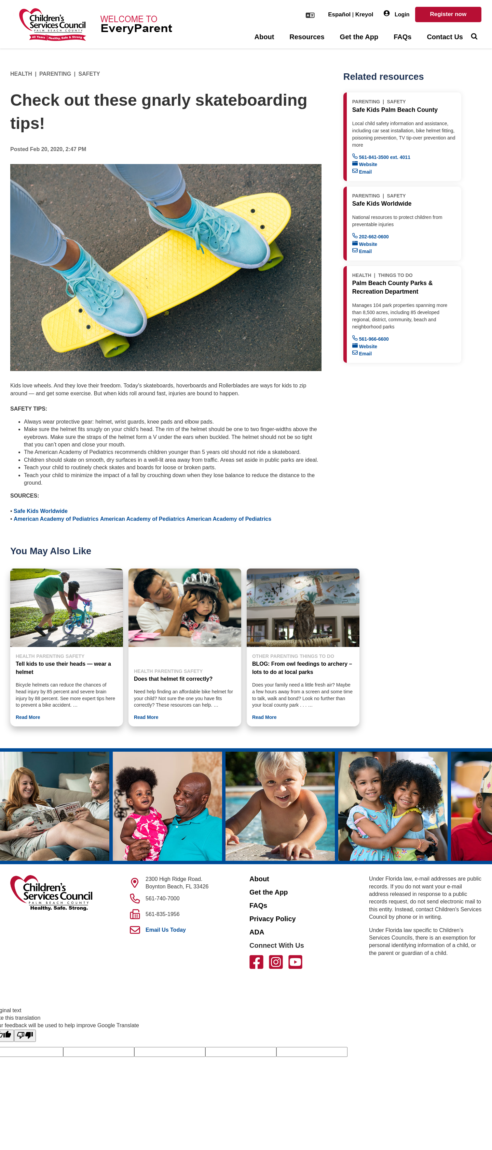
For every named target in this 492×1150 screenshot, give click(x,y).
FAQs (402, 37)
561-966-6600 (370, 338)
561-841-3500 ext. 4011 (381, 156)
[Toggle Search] (474, 37)
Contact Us (445, 37)
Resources (306, 37)
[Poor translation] (25, 1036)
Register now (448, 14)
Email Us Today (166, 930)
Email (362, 171)
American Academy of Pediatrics (56, 519)
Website (364, 164)
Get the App (359, 37)
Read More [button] (28, 717)
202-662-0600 (370, 236)
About (264, 37)
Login (397, 13)
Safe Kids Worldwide (41, 511)
